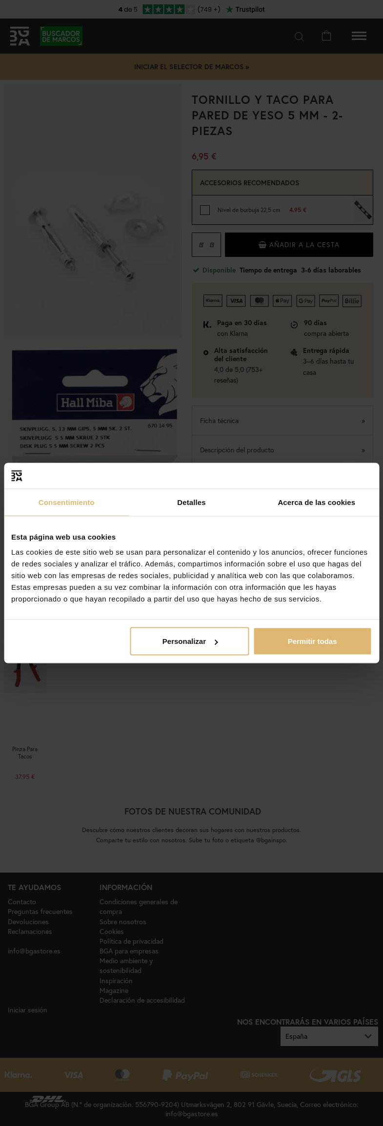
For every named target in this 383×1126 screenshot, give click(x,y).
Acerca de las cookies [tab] (316, 502)
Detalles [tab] (191, 502)
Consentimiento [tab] (67, 502)
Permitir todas (312, 641)
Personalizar (190, 641)
